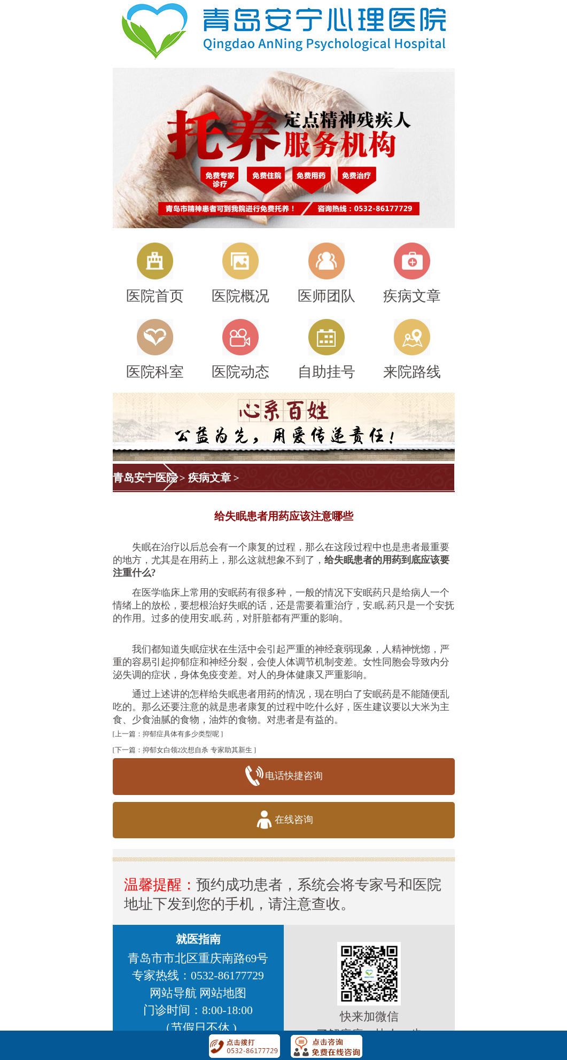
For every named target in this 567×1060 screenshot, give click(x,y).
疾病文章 (209, 478)
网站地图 (222, 993)
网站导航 (173, 993)
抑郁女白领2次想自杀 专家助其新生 (197, 750)
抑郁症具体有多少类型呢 (181, 734)
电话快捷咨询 (283, 776)
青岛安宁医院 (145, 478)
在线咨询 (283, 820)
